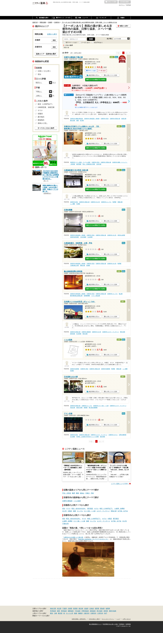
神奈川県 (53, 608)
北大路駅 (72, 436)
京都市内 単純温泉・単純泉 (91, 118)
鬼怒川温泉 (112, 611)
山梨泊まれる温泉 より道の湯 (73, 537)
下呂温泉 (77, 611)
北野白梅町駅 (122, 434)
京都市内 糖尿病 (86, 332)
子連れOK (65, 523)
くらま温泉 (77, 501)
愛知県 (102, 608)
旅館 (74, 511)
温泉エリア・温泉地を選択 (46, 54)
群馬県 (75, 608)
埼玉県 (59, 608)
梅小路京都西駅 (93, 407)
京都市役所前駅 (74, 237)
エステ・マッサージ (103, 511)
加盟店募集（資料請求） (79, 619)
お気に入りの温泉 (111, 2)
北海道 (91, 608)
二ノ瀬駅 (72, 204)
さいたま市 (69, 613)
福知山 (82, 493)
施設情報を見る (93, 75)
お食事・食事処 (119, 508)
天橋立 (87, 493)
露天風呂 (90, 508)
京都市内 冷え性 (95, 202)
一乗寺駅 (72, 164)
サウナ (68, 508)
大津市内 (100, 613)
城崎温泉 (71, 611)
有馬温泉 (64, 611)
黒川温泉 (99, 611)
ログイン (122, 5)
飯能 (75, 613)
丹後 (92, 493)
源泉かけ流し (43, 123)
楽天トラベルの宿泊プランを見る (95, 79)
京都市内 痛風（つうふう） (120, 162)
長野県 (97, 608)
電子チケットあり (71, 42)
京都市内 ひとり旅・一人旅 (100, 405)
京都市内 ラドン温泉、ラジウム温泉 (80, 162)
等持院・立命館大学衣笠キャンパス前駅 (87, 436)
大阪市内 (86, 613)
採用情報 (128, 624)
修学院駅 (78, 164)
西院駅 (86, 407)
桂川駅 (82, 120)
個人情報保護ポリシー (95, 624)
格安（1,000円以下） (106, 508)
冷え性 (64, 511)
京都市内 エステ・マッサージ (110, 332)
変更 (54, 40)
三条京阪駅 (83, 237)
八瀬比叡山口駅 (74, 265)
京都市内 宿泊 (104, 118)
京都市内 (93, 613)
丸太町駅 (90, 237)
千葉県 (64, 608)
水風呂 (70, 511)
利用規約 (121, 624)
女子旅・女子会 (123, 511)
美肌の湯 (114, 511)
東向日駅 (72, 120)
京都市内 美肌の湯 (115, 118)
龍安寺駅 (102, 436)
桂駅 (77, 120)
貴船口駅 (120, 202)
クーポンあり (85, 42)
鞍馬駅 (114, 202)
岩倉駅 (88, 265)
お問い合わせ (127, 619)
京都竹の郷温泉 (67, 501)
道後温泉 (93, 611)
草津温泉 (53, 611)
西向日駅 (122, 332)
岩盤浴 (40, 114)
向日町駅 (78, 333)
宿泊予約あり (98, 42)
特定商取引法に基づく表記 (110, 624)
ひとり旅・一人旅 (90, 511)
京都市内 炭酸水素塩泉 (76, 118)
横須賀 (60, 613)
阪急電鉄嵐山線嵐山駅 (76, 295)
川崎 (55, 613)
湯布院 (106, 611)
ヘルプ (118, 619)
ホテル (96, 508)
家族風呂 (41, 120)
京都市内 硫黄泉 (74, 369)
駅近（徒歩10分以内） (79, 508)
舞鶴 (77, 493)
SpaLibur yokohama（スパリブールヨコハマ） (93, 539)
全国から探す (52, 34)
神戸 (105, 613)
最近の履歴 (125, 2)
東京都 (81, 608)
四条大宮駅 (79, 407)
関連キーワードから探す (41, 616)
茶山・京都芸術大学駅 (89, 164)
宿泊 (63, 508)
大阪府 (86, 608)
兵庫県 (70, 608)
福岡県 (108, 608)
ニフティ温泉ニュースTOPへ (120, 483)
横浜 (51, 613)
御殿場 (80, 613)
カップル (80, 511)
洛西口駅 (123, 118)
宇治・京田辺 (66, 493)
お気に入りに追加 (111, 75)
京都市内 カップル (106, 202)
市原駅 (78, 204)
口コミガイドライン (108, 619)
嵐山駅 (121, 293)
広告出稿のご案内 (94, 619)
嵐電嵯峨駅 (87, 295)
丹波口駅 (72, 407)
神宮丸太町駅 (121, 235)
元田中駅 (98, 164)
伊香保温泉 (85, 611)
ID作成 (128, 5)
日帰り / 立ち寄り (44, 71)
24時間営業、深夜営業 (46, 107)
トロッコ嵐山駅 (95, 295)
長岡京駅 (72, 333)
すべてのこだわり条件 (46, 128)
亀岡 (73, 493)
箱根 (58, 611)
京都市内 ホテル (113, 434)
